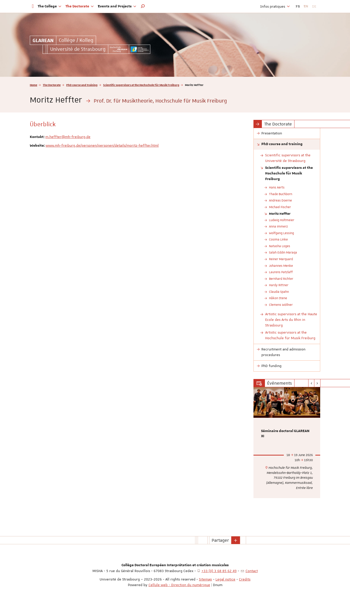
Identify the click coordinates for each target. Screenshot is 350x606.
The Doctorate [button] (79, 6)
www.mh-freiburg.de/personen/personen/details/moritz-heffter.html (102, 145)
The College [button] (49, 6)
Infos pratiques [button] (275, 6)
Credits (244, 579)
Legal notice (225, 579)
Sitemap (205, 579)
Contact (252, 571)
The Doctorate (52, 85)
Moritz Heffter (279, 213)
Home (33, 85)
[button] (142, 6)
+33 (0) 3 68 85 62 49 (219, 571)
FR (298, 6)
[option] (286, 442)
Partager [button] (220, 540)
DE (314, 6)
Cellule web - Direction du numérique (179, 585)
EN (306, 6)
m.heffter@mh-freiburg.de (67, 136)
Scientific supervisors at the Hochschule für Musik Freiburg (141, 85)
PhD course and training (82, 85)
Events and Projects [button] (117, 6)
